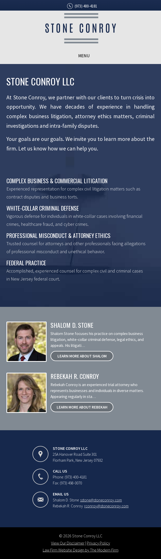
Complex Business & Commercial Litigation (56, 181)
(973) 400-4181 (86, 6)
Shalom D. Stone (71, 325)
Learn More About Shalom (82, 356)
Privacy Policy (98, 543)
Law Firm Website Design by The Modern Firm (80, 550)
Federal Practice (26, 263)
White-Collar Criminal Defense (42, 208)
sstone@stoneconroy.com (101, 500)
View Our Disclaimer (67, 543)
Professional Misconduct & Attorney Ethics (58, 235)
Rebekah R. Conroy (74, 376)
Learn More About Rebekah (82, 407)
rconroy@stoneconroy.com (106, 506)
